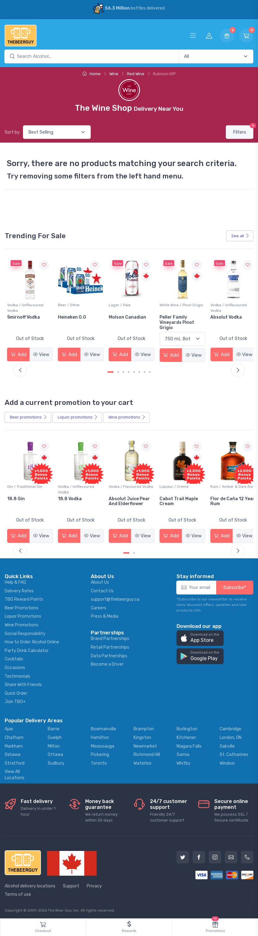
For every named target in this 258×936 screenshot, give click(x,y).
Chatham (14, 735)
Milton (54, 744)
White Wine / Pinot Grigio (228, 304)
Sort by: (12, 132)
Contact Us (102, 589)
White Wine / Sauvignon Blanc (28, 307)
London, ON (231, 735)
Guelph (55, 735)
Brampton (143, 727)
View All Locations (14, 773)
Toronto (99, 761)
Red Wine (135, 73)
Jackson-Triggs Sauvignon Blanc (25, 319)
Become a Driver (107, 662)
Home (91, 73)
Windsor (227, 761)
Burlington (187, 727)
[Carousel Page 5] (134, 371)
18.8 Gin (66, 497)
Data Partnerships (109, 654)
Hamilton (100, 735)
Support (71, 884)
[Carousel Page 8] (150, 371)
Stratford (14, 761)
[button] (200, 636)
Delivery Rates (19, 589)
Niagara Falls (189, 744)
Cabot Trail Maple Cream (226, 499)
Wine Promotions (21, 623)
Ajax (9, 727)
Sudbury (56, 761)
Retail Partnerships (110, 645)
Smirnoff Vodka (73, 316)
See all (240, 236)
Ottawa (55, 752)
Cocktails (14, 657)
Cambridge (230, 727)
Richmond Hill (146, 752)
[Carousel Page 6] (139, 371)
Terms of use (18, 892)
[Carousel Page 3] (123, 371)
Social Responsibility (25, 631)
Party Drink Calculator (27, 648)
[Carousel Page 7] (144, 371)
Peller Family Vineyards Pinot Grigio (224, 321)
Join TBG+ (15, 699)
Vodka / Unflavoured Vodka (75, 307)
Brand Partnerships (110, 636)
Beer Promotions (21, 606)
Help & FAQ (15, 580)
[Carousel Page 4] (128, 371)
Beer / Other (118, 304)
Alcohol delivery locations (30, 884)
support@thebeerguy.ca (115, 597)
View (41, 353)
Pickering (100, 752)
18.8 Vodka (119, 497)
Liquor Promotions (23, 614)
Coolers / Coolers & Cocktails (24, 487)
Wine (113, 73)
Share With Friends (23, 682)
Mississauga (102, 744)
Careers (98, 606)
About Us (100, 580)
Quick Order (16, 691)
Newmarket (145, 744)
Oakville (227, 744)
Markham (14, 744)
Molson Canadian (175, 316)
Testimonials (17, 674)
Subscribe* (234, 585)
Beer (28, 416)
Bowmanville (103, 727)
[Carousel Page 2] (118, 371)
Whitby (183, 761)
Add (18, 353)
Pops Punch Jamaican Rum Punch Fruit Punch (27, 502)
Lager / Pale (167, 304)
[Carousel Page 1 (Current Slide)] (110, 371)
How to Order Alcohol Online (32, 640)
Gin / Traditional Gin (74, 485)
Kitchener (186, 735)
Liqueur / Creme (221, 485)
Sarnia (183, 752)
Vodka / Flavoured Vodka (179, 485)
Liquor (78, 416)
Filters (243, 130)
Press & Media (104, 614)
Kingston (142, 735)
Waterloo (142, 761)
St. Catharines (234, 752)
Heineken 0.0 (121, 316)
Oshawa (12, 752)
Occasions (15, 665)
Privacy (94, 884)
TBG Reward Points (24, 597)
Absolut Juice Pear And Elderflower (177, 499)
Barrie (53, 727)
